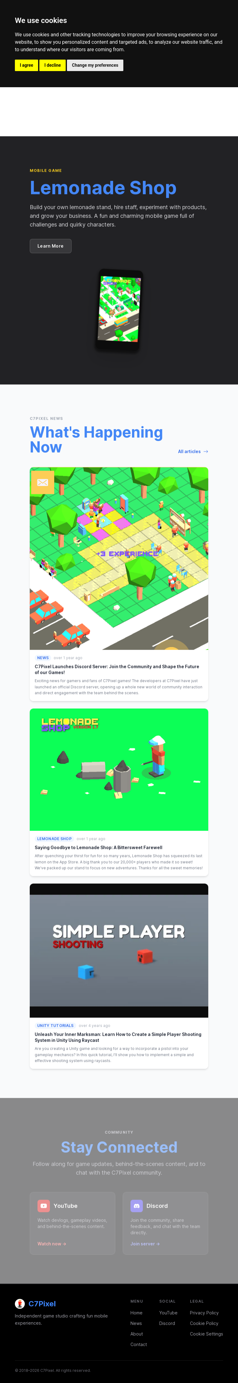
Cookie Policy (204, 1323)
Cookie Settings (206, 1333)
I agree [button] (26, 65)
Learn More (50, 245)
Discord (167, 1323)
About (136, 1333)
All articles (193, 451)
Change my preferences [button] (95, 65)
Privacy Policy (204, 1312)
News (136, 1323)
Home (136, 1312)
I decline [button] (52, 65)
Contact (138, 1344)
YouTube (168, 1312)
